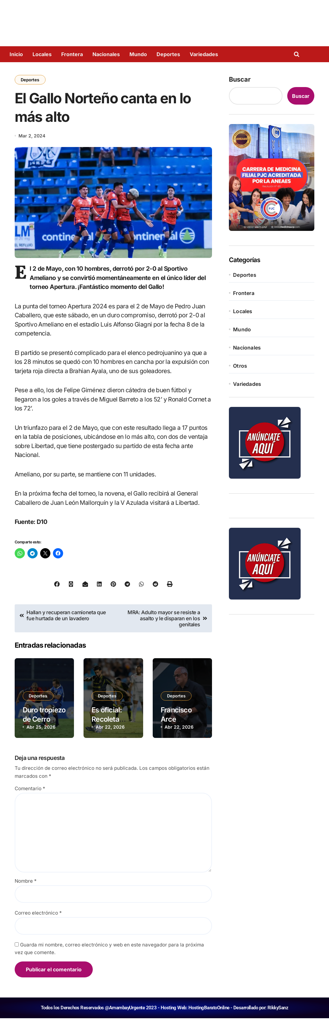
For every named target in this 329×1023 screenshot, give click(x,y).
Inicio (16, 54)
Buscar (240, 79)
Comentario (30, 794)
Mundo (138, 54)
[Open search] (298, 54)
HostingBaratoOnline (209, 1012)
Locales (42, 54)
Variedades (204, 54)
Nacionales (106, 54)
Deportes (168, 54)
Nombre (26, 886)
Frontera (72, 54)
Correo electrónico (38, 918)
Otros (240, 366)
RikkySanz (277, 1012)
